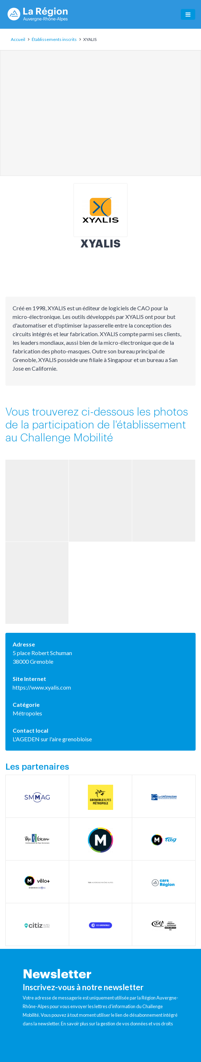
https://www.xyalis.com (42, 687)
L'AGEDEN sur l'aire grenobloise (52, 739)
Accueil (18, 39)
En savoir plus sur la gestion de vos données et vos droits (117, 1023)
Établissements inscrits (54, 39)
